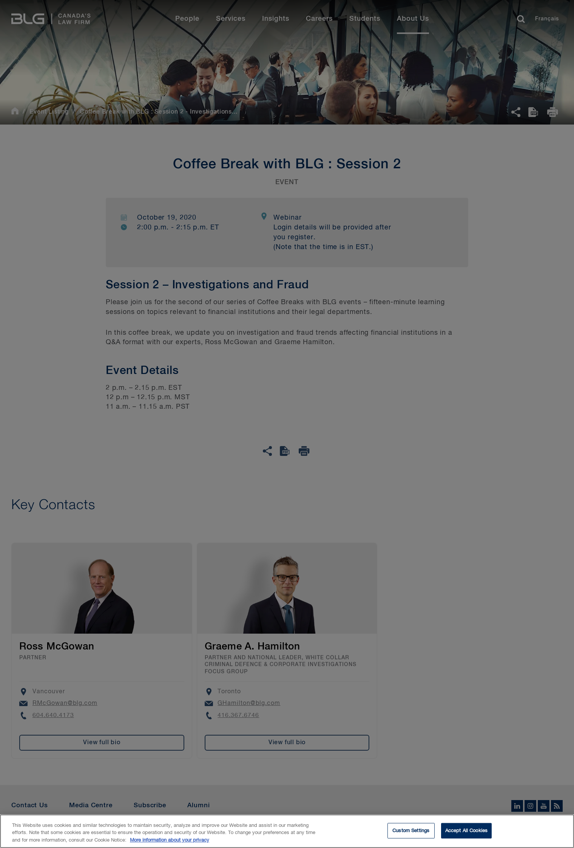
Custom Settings (410, 834)
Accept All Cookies (466, 834)
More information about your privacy (169, 844)
